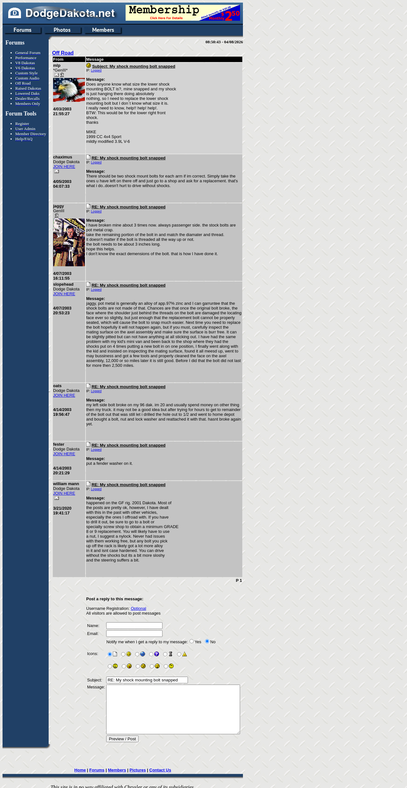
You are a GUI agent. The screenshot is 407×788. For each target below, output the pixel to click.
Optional (138, 594)
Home (87, 765)
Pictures (145, 765)
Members (124, 765)
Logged (96, 70)
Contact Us (168, 765)
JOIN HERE (64, 166)
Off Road (63, 53)
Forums (104, 765)
